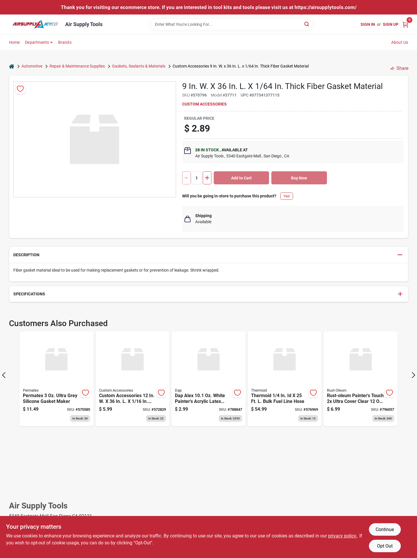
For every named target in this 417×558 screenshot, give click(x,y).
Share (399, 68)
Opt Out (385, 546)
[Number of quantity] (197, 177)
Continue (385, 529)
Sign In (368, 24)
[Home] (11, 66)
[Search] (307, 24)
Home (14, 42)
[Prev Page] (4, 375)
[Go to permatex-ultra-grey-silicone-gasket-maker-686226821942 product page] (56, 378)
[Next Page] (413, 375)
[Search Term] (231, 24)
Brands (65, 42)
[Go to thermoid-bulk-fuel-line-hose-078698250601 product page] (285, 378)
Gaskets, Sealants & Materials (138, 66)
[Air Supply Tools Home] (35, 24)
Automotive (31, 66)
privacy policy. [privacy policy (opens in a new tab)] (342, 536)
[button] (208, 255)
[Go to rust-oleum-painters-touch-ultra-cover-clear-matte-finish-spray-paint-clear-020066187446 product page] (360, 378)
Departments (37, 42)
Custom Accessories (204, 104)
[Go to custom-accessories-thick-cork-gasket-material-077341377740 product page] (133, 378)
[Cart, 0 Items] (405, 24)
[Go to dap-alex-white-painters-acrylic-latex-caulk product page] (208, 378)
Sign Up (390, 24)
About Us (399, 42)
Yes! (287, 196)
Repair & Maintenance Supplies (77, 66)
